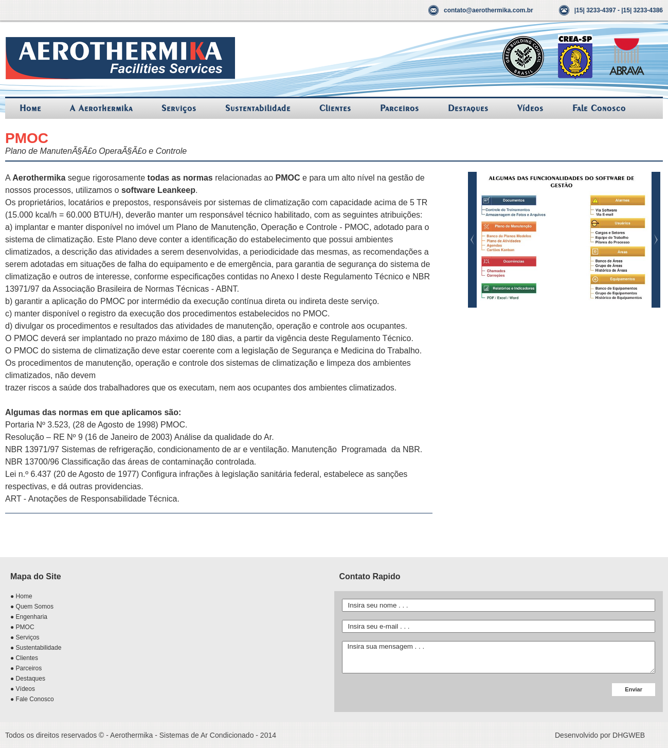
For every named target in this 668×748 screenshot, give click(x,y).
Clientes (335, 108)
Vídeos (530, 108)
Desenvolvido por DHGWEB (600, 735)
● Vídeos (22, 688)
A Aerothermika (101, 108)
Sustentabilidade (258, 108)
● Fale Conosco (32, 699)
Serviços (178, 108)
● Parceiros (26, 668)
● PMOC (22, 627)
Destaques (468, 108)
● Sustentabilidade (35, 647)
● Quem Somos (31, 606)
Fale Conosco (599, 108)
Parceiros (399, 108)
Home (30, 108)
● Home (21, 596)
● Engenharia (28, 616)
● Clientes (24, 658)
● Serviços (25, 637)
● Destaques (27, 678)
